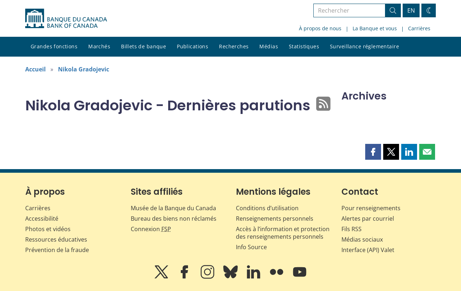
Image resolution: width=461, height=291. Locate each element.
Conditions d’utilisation (267, 208)
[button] (373, 152)
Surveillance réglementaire (364, 46)
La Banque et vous (375, 28)
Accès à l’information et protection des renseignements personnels (283, 233)
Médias (268, 46)
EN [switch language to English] (411, 10)
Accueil (35, 69)
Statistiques (304, 46)
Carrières (419, 28)
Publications (192, 46)
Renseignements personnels (274, 218)
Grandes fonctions (54, 46)
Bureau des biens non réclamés (173, 218)
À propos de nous (320, 28)
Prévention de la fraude (57, 250)
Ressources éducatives (56, 239)
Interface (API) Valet (367, 250)
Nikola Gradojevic (83, 69)
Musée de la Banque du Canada (173, 208)
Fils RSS (351, 229)
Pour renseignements (370, 208)
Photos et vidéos (48, 229)
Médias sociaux (362, 239)
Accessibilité (41, 218)
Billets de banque (143, 46)
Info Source (251, 247)
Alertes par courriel (367, 218)
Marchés (99, 46)
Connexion (151, 229)
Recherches (234, 46)
